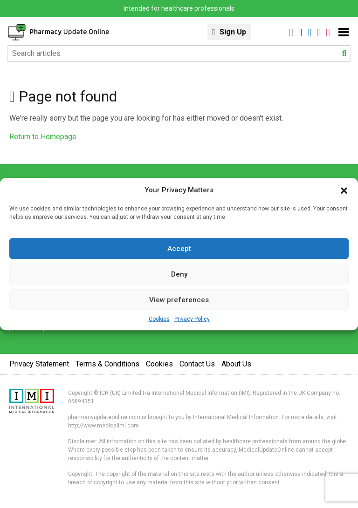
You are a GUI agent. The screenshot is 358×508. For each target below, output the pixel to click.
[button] (344, 190)
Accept (179, 248)
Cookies (159, 319)
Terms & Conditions (107, 363)
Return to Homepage (42, 136)
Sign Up (233, 31)
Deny (179, 274)
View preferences (179, 300)
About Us (236, 363)
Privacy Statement (39, 363)
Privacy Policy (192, 319)
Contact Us (197, 363)
